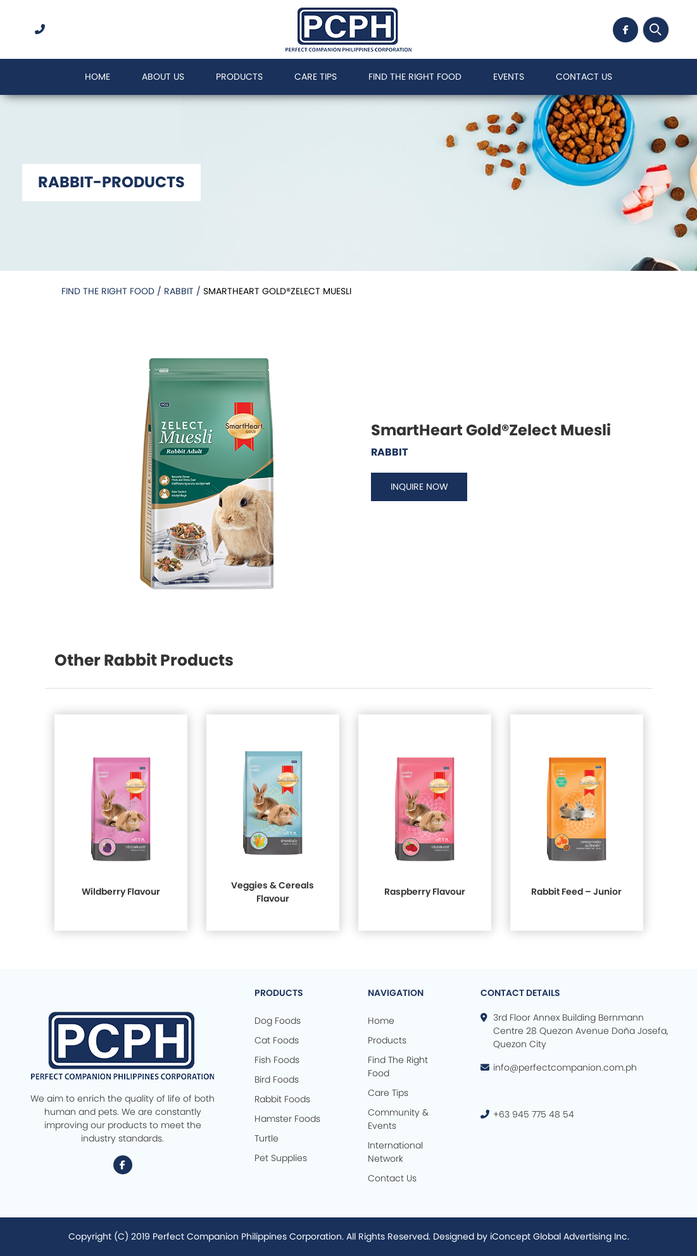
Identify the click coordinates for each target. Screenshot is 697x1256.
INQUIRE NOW (421, 486)
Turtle (266, 1138)
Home (97, 76)
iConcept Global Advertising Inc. (559, 1236)
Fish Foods (276, 1060)
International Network (395, 1152)
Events (508, 76)
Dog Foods (277, 1020)
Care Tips (315, 76)
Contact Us (584, 76)
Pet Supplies (280, 1158)
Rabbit (180, 291)
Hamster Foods (287, 1118)
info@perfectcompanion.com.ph (565, 1067)
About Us (163, 76)
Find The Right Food (415, 76)
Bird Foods (276, 1079)
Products (239, 76)
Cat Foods (276, 1040)
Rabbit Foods (282, 1099)
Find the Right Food (109, 291)
